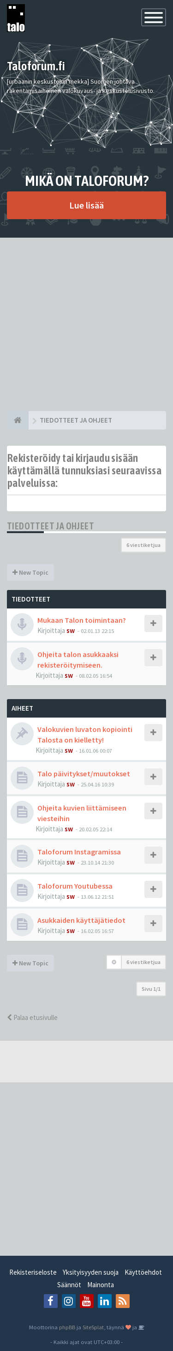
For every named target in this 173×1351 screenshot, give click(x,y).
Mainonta (100, 1284)
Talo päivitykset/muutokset (83, 773)
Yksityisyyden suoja (91, 1272)
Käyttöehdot (143, 1272)
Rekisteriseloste (33, 1272)
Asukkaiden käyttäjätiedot (81, 920)
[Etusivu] (18, 420)
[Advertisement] (86, 324)
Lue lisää (86, 205)
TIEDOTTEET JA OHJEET (50, 526)
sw (70, 630)
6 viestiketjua (143, 544)
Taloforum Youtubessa (75, 885)
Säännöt (69, 1284)
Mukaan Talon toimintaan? (81, 620)
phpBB (67, 1327)
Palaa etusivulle (32, 1017)
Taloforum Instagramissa (79, 851)
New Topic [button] (30, 572)
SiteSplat (93, 1327)
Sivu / (151, 988)
